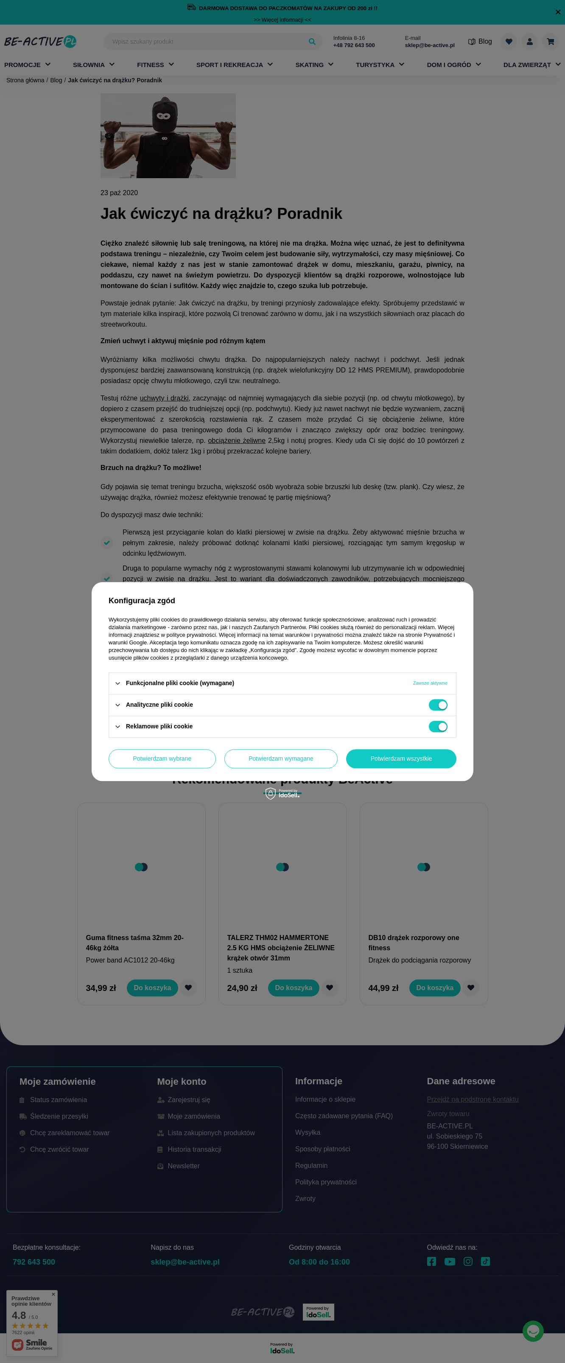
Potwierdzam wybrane (162, 758)
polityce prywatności (191, 635)
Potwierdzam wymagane (281, 758)
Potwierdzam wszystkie (401, 758)
